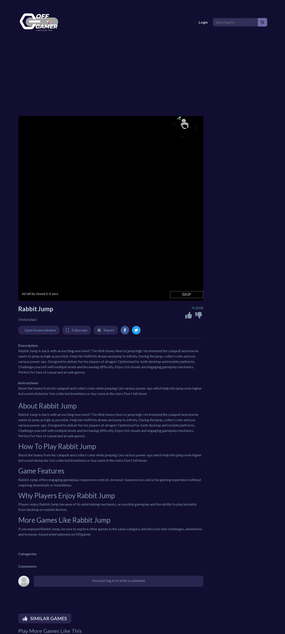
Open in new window (40, 330)
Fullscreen (79, 330)
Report (109, 330)
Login (203, 22)
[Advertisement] (142, 78)
